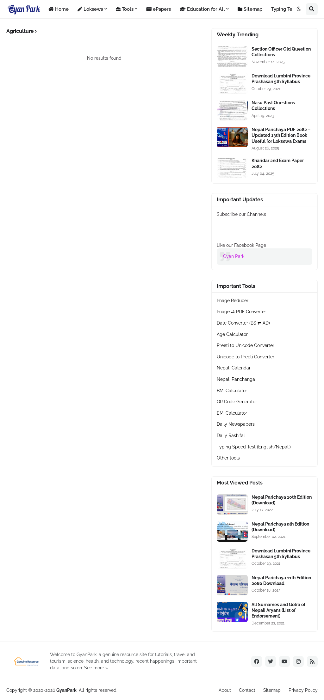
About (225, 690)
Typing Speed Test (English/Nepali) (254, 446)
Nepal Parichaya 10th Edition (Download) (282, 500)
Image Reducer (232, 300)
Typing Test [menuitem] (283, 9)
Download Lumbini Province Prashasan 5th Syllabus (281, 78)
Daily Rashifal (231, 435)
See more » (96, 667)
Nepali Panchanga (236, 379)
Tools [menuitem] (125, 9)
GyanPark (66, 690)
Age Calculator (232, 334)
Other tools (228, 457)
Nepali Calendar (234, 367)
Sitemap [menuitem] (250, 9)
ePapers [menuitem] (158, 9)
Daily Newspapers (236, 424)
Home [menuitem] (58, 9)
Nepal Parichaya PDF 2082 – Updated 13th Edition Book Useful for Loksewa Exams (281, 135)
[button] (299, 9)
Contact (247, 690)
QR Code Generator (237, 401)
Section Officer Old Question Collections (281, 51)
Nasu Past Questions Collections (273, 105)
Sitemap (272, 690)
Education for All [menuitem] (202, 9)
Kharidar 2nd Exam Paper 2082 (278, 163)
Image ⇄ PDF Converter (241, 311)
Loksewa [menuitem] (90, 9)
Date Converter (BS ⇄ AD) (243, 323)
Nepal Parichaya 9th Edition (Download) (280, 526)
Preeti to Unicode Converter (245, 345)
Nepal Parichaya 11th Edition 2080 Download (281, 580)
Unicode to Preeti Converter (245, 356)
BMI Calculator (232, 390)
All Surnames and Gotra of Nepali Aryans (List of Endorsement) (278, 610)
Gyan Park (233, 256)
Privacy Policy (303, 690)
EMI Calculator (232, 413)
